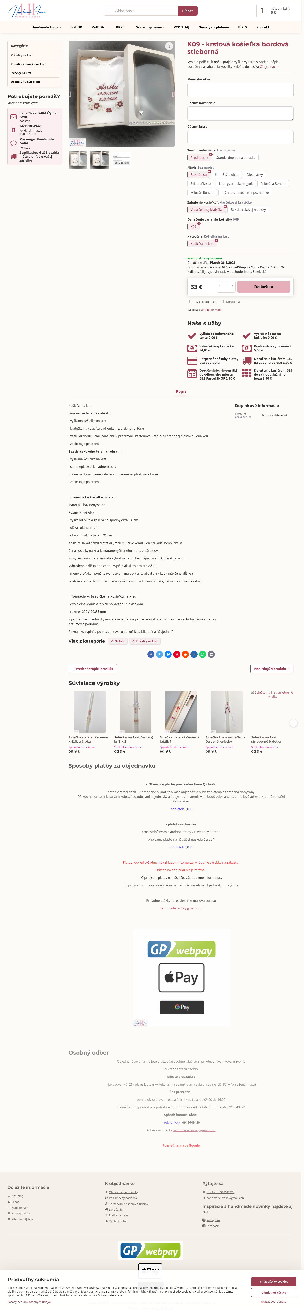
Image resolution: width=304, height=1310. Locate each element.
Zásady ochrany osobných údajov (29, 1302)
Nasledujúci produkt (272, 668)
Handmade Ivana (210, 310)
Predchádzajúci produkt (93, 668)
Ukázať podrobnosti (274, 1301)
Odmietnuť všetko (273, 1292)
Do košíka (263, 286)
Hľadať (187, 11)
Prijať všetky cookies (274, 1281)
